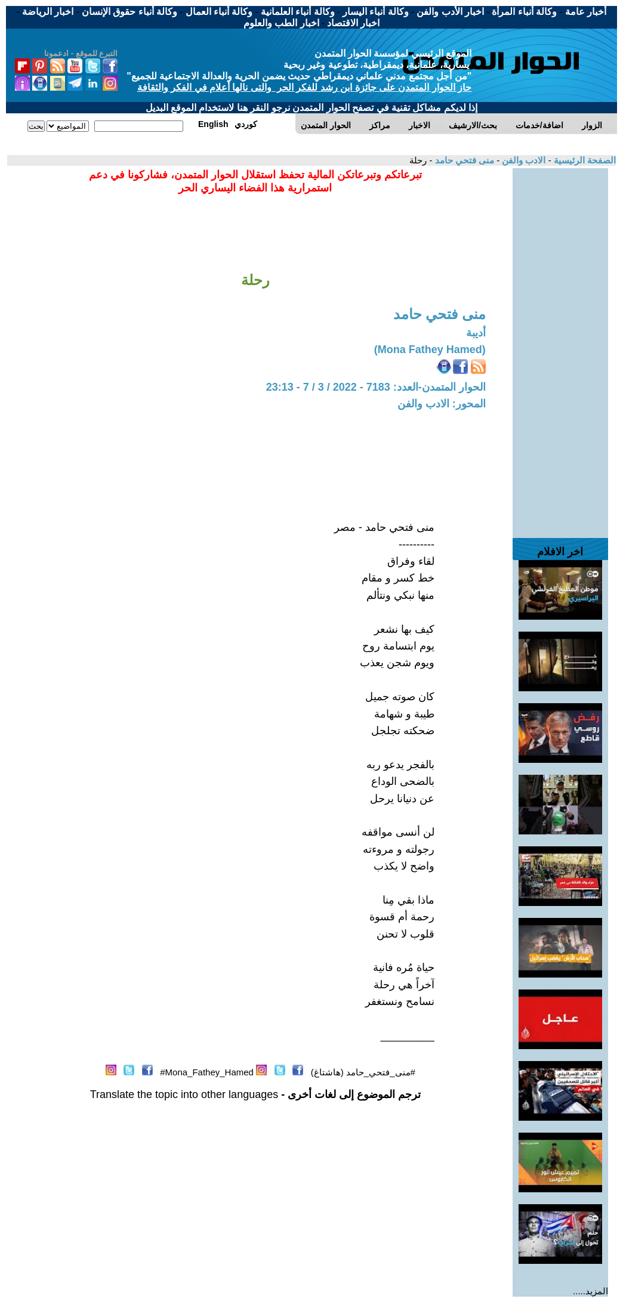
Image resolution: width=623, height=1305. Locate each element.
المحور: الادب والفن (441, 404)
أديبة (476, 333)
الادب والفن (522, 160)
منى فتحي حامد (463, 160)
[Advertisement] (560, 347)
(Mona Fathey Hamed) (430, 349)
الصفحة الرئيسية (583, 160)
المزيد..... (590, 1291)
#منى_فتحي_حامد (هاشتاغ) (363, 1072)
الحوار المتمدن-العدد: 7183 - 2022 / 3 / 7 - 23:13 (376, 387)
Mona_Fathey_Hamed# (207, 1072)
